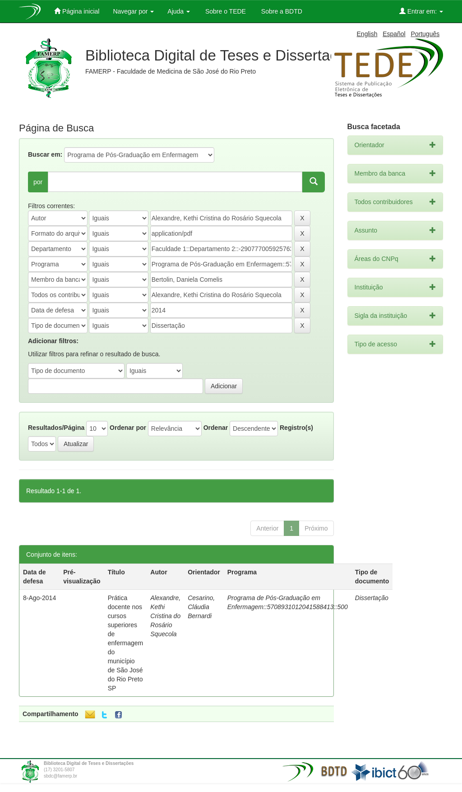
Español (394, 33)
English (367, 33)
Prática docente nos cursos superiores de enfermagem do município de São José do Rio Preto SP (125, 643)
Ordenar (215, 427)
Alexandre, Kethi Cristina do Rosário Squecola (165, 616)
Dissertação (371, 597)
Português (425, 33)
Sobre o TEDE (224, 11)
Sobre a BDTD (280, 11)
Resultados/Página (56, 427)
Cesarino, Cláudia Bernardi (201, 607)
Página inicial (76, 11)
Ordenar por (128, 427)
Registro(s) (296, 427)
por (37, 182)
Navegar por (133, 11)
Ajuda (178, 11)
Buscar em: (45, 154)
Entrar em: (421, 11)
